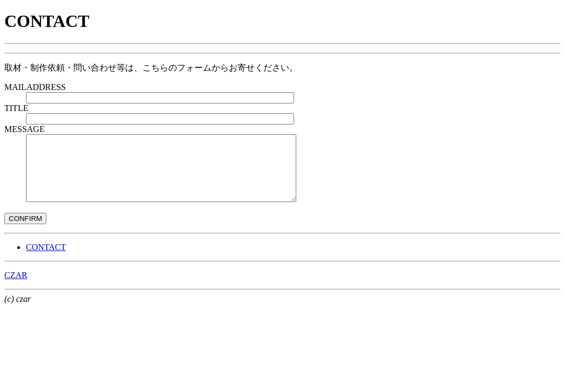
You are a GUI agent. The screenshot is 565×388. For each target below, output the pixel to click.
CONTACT (46, 260)
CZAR (16, 288)
